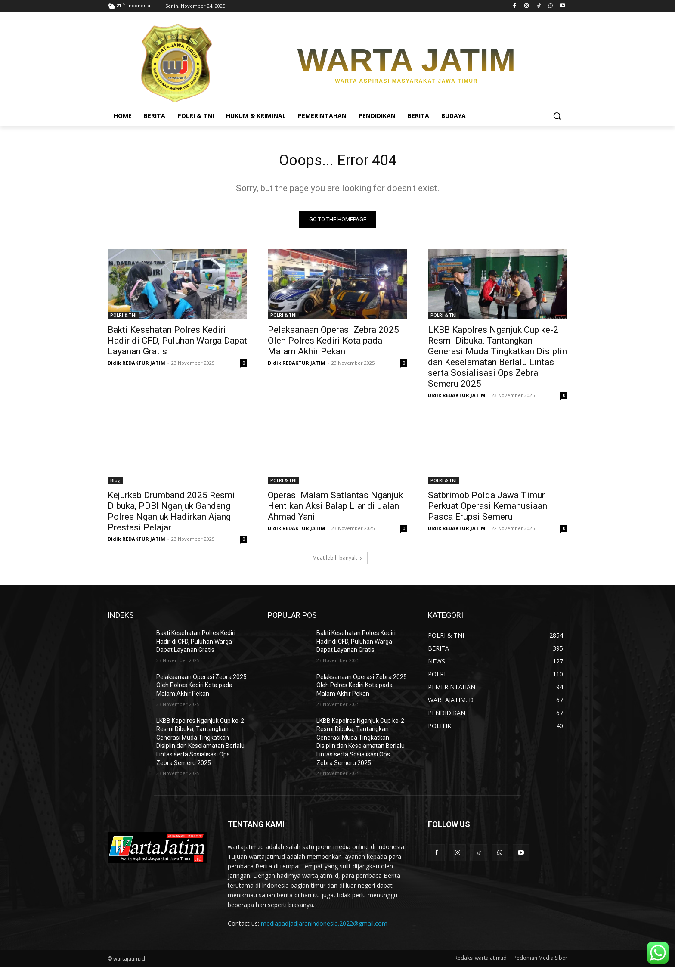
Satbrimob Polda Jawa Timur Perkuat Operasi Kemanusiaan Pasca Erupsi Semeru (487, 509)
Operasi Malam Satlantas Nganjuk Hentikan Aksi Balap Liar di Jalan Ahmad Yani (335, 509)
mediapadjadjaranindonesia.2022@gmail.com (324, 927)
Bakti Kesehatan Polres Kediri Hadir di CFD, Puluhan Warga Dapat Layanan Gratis (177, 344)
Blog (115, 484)
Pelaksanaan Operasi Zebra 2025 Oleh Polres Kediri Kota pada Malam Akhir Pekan (333, 344)
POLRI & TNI (123, 319)
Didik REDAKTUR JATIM (136, 366)
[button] (557, 115)
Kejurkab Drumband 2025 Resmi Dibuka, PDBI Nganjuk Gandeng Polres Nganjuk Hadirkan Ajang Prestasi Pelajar (171, 514)
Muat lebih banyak (338, 561)
